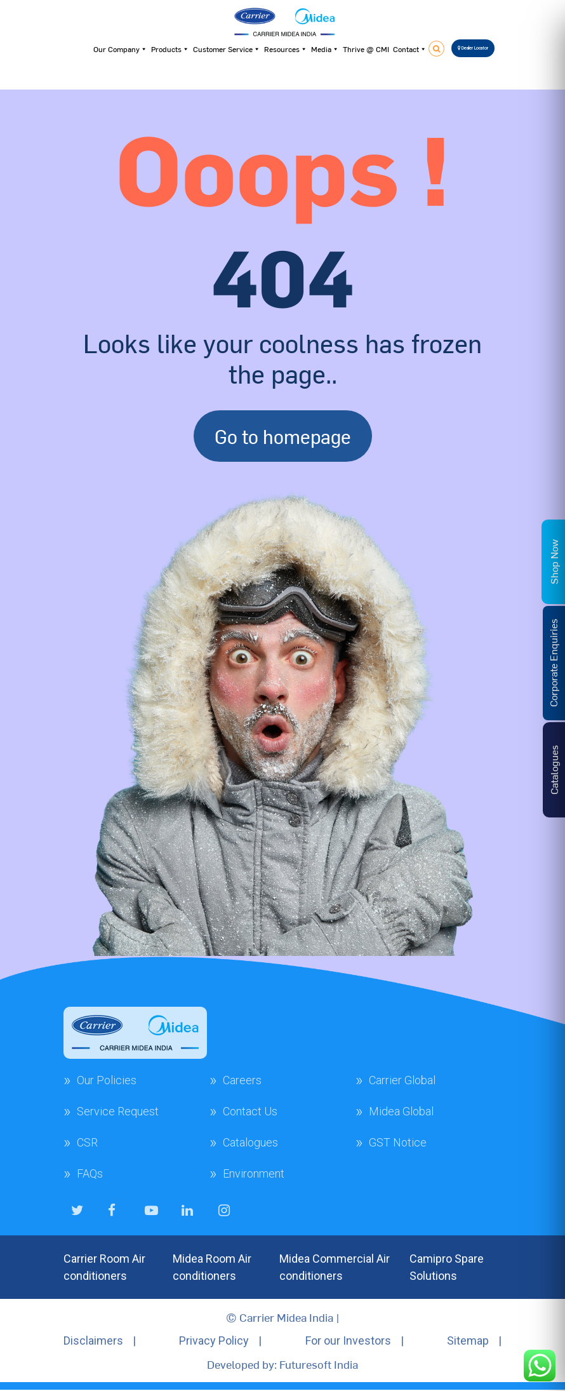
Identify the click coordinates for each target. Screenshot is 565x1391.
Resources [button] (285, 49)
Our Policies (106, 1080)
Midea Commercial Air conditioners (334, 1267)
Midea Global (401, 1111)
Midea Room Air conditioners (212, 1267)
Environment (253, 1173)
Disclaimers (93, 1340)
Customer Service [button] (226, 49)
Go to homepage (283, 436)
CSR (87, 1142)
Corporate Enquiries (553, 663)
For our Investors (348, 1340)
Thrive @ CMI (366, 49)
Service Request (118, 1111)
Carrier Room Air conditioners (104, 1267)
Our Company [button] (120, 49)
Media (325, 49)
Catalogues (250, 1142)
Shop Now (554, 561)
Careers (242, 1080)
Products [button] (170, 49)
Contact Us (250, 1111)
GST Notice (398, 1142)
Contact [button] (410, 49)
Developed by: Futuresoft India (282, 1364)
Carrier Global (402, 1080)
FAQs (90, 1173)
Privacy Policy (214, 1340)
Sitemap (468, 1340)
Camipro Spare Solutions (446, 1267)
